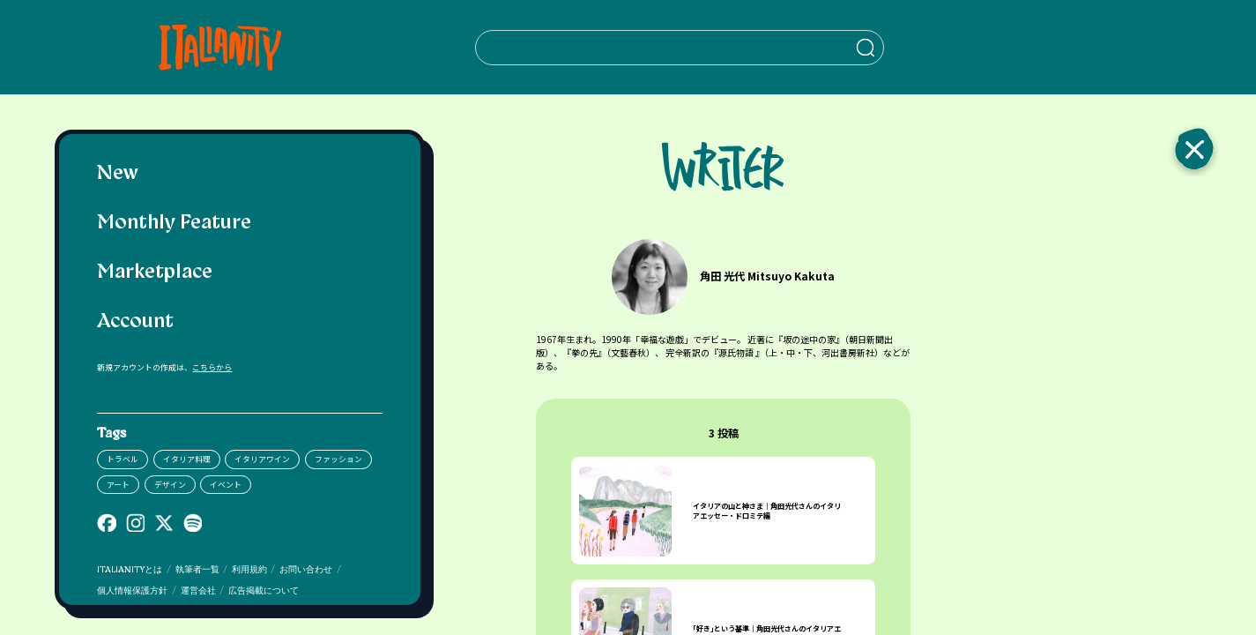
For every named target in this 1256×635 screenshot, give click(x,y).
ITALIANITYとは (129, 570)
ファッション (338, 459)
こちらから (212, 367)
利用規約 (249, 570)
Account (135, 322)
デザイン (170, 484)
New (117, 174)
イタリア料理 (187, 459)
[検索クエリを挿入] (679, 47)
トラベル (122, 459)
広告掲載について (263, 591)
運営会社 (198, 591)
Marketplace (154, 273)
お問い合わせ (305, 570)
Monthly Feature (174, 223)
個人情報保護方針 (132, 591)
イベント (226, 484)
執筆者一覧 (197, 570)
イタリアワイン (262, 459)
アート (118, 484)
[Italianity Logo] (219, 47)
